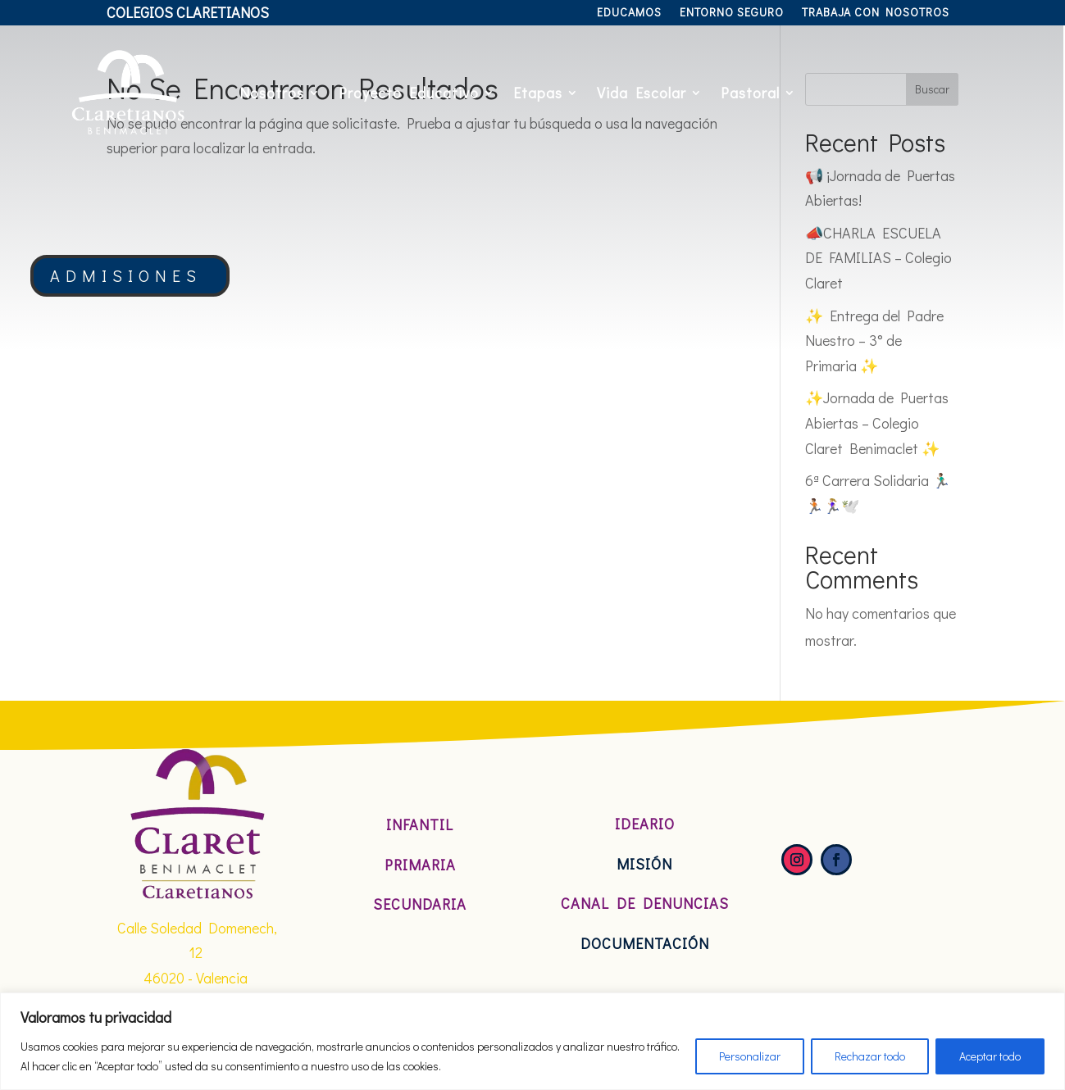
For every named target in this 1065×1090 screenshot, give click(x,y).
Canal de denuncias (645, 903)
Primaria (420, 864)
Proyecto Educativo (409, 92)
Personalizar (750, 1056)
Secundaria (420, 904)
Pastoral (750, 92)
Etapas (537, 92)
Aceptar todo (990, 1056)
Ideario (645, 823)
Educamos (629, 13)
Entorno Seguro (732, 13)
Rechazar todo (870, 1056)
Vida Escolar (641, 92)
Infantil (419, 824)
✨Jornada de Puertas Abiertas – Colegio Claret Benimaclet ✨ (877, 422)
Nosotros (271, 92)
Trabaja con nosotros (875, 13)
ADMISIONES (126, 275)
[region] (532, 1041)
